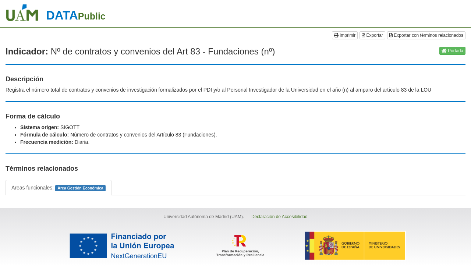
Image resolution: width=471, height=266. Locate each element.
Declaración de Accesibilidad (279, 216)
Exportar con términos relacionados (426, 35)
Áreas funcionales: (58, 188)
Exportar (372, 35)
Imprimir (345, 35)
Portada (452, 50)
